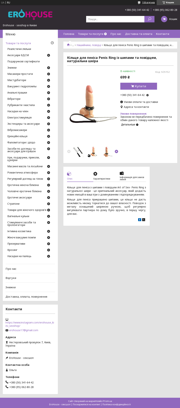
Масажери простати (20, 74)
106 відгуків (148, 2)
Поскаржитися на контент (86, 404)
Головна (68, 34)
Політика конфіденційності (116, 404)
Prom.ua (107, 401)
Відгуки (11, 278)
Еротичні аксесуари (19, 197)
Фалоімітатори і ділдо (21, 142)
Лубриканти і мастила (21, 105)
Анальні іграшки (17, 92)
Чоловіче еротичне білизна (24, 191)
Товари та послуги (90, 34)
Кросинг (12, 250)
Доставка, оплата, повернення (26, 296)
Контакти (162, 34)
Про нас (115, 34)
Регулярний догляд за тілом (25, 179)
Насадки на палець (19, 256)
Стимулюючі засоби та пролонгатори (21, 224)
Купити (140, 86)
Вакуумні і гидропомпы (22, 86)
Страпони (13, 203)
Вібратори (13, 99)
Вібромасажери (17, 130)
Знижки (12, 67)
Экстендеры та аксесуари (23, 123)
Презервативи (16, 243)
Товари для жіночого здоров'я (26, 210)
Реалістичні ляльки (19, 49)
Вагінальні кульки (18, 216)
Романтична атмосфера (22, 172)
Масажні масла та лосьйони (25, 166)
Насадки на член (17, 111)
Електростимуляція (19, 117)
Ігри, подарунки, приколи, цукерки (23, 159)
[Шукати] (149, 19)
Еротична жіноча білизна (23, 185)
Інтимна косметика (19, 231)
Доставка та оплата (138, 34)
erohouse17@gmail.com (23, 330)
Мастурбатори (16, 80)
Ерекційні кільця (17, 136)
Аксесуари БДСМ (18, 55)
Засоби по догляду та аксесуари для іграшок (21, 150)
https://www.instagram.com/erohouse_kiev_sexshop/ (30, 324)
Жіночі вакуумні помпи (21, 237)
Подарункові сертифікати (23, 61)
